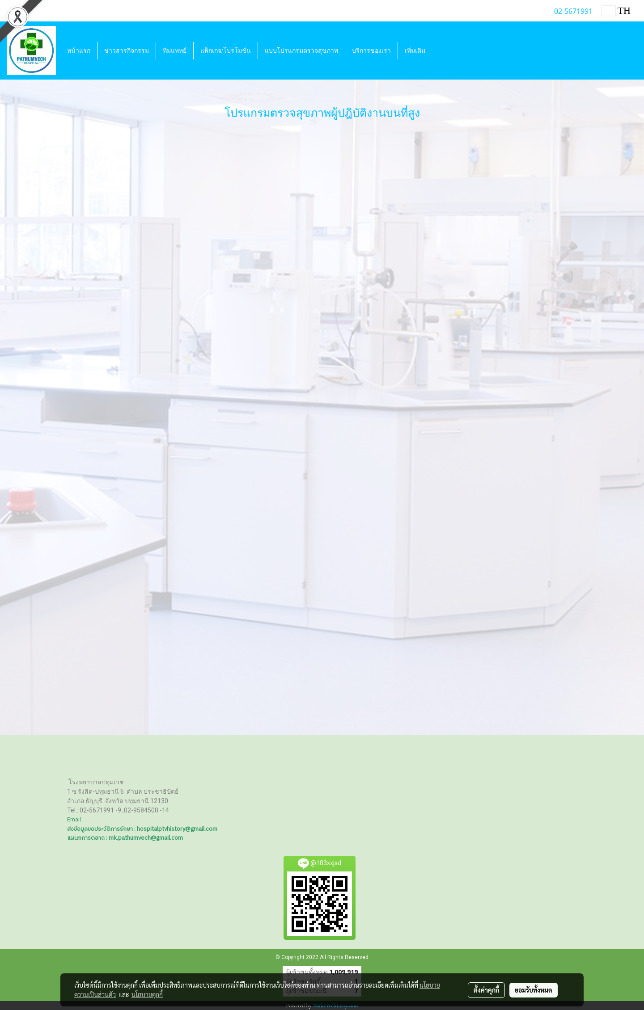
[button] (440, 50)
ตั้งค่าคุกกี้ (486, 990)
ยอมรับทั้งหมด (533, 990)
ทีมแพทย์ (174, 50)
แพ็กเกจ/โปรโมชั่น (225, 50)
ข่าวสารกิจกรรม (126, 50)
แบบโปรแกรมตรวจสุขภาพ (301, 50)
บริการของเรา (371, 50)
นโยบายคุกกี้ (147, 994)
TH (616, 10)
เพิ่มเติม (415, 50)
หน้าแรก (78, 50)
